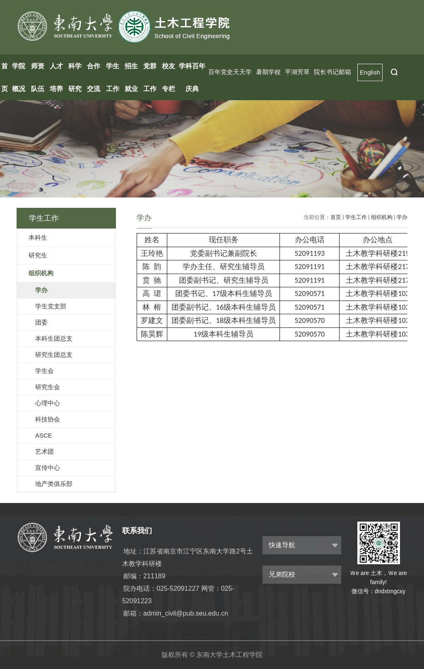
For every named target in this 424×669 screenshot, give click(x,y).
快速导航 (282, 545)
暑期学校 (268, 71)
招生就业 (131, 77)
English (370, 72)
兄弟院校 (282, 574)
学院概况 (18, 77)
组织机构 (382, 217)
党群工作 (150, 77)
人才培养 (56, 77)
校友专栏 (168, 77)
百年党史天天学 (230, 71)
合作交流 (93, 77)
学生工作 (112, 77)
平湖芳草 (297, 71)
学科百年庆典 (192, 77)
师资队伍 (37, 77)
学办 (402, 217)
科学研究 (75, 77)
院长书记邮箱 (332, 71)
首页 (4, 77)
